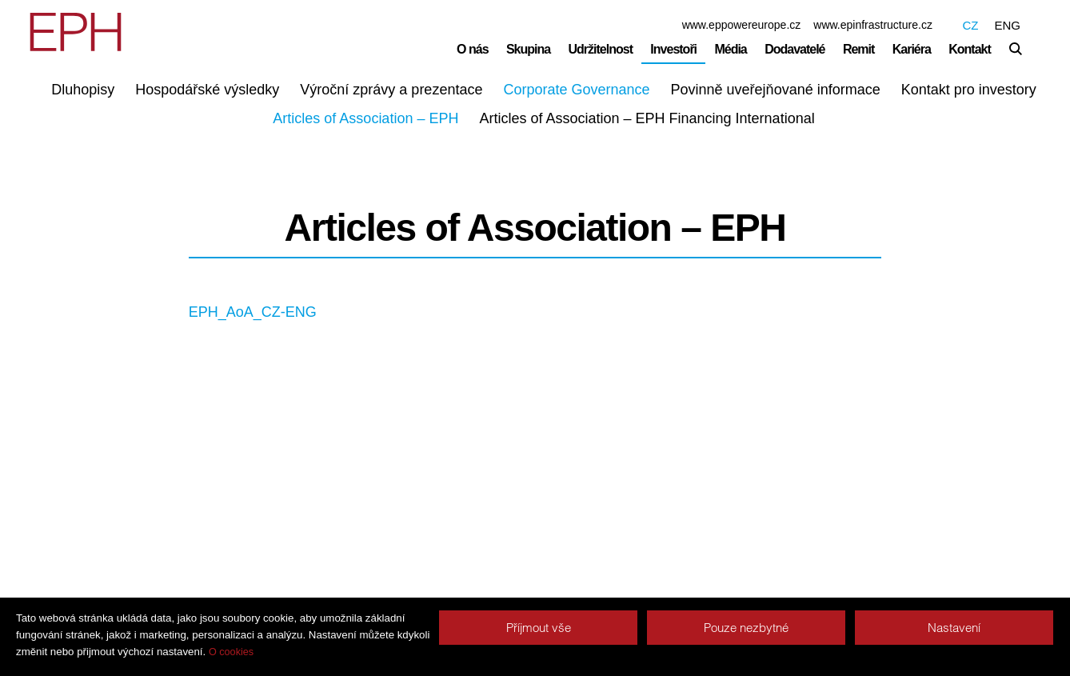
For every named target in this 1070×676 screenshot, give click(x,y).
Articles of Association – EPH (365, 118)
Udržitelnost (601, 49)
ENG (1007, 25)
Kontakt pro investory (968, 90)
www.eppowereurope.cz (741, 24)
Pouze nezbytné (746, 627)
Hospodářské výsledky (207, 90)
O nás (472, 49)
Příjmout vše (538, 627)
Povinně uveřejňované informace (775, 90)
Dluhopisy (82, 90)
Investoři (673, 49)
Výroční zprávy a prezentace (391, 90)
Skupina (528, 49)
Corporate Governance (576, 90)
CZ (970, 25)
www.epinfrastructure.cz (872, 24)
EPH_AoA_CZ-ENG (253, 312)
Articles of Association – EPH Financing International (646, 118)
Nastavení (954, 627)
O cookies (231, 652)
